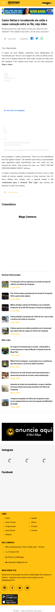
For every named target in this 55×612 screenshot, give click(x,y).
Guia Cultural (10, 530)
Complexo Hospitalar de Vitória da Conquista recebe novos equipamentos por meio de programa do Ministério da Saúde (31, 401)
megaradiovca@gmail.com (17, 562)
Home (8, 518)
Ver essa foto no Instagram (14, 110)
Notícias (10, 192)
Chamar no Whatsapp (16, 557)
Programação (11, 526)
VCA (16, 192)
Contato (34, 530)
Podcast (34, 526)
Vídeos (33, 522)
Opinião (34, 518)
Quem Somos (11, 522)
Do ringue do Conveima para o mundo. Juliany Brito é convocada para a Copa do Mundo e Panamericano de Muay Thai (30, 349)
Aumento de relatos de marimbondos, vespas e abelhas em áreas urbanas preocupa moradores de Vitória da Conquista (30, 387)
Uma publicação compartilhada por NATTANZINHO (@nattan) (26, 150)
